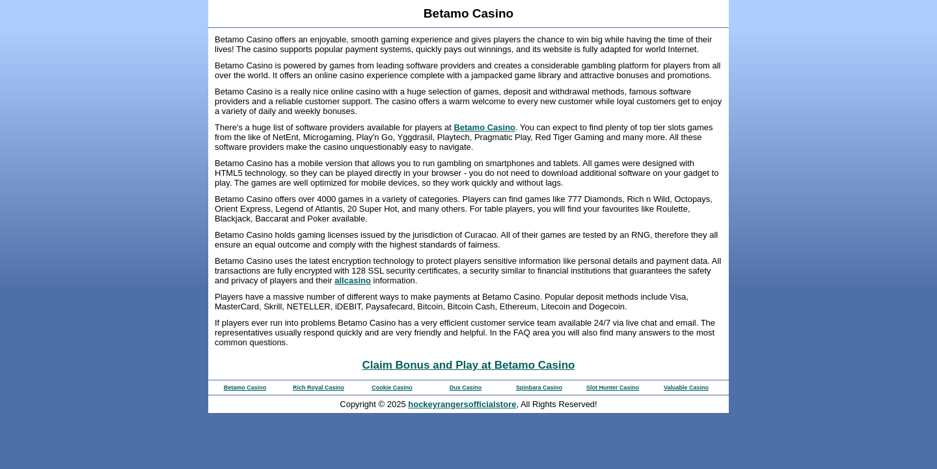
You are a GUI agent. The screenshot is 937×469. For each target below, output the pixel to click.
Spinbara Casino (539, 387)
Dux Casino (466, 387)
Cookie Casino (392, 387)
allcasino (352, 280)
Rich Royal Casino (318, 387)
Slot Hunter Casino (612, 387)
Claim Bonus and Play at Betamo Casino (468, 365)
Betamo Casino (484, 127)
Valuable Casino (686, 387)
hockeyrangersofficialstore (462, 404)
